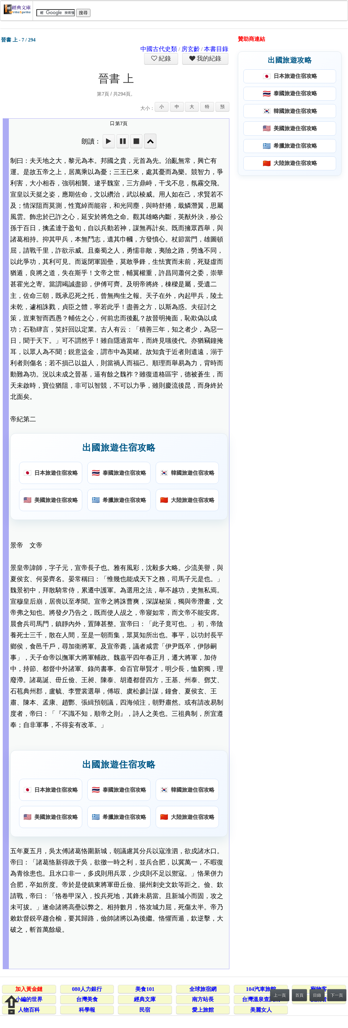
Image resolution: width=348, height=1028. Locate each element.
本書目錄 (216, 49)
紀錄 (164, 58)
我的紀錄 (208, 58)
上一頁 (280, 995)
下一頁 (337, 995)
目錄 (317, 995)
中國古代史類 (158, 49)
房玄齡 (190, 49)
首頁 (299, 995)
